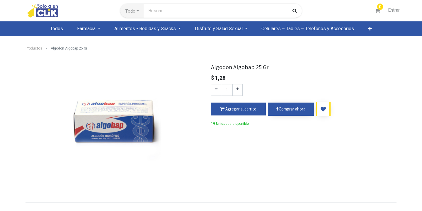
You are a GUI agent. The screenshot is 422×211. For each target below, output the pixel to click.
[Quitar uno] (216, 90)
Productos (33, 48)
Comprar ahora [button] (290, 109)
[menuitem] (56, 28)
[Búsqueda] (295, 10)
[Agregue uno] (237, 90)
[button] (132, 11)
